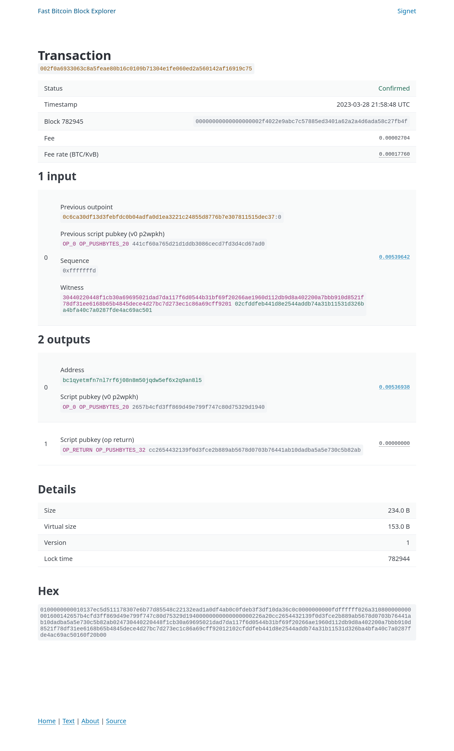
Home (47, 721)
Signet (407, 11)
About (90, 721)
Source (116, 721)
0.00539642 (394, 257)
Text (68, 721)
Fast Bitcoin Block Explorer (77, 11)
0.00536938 (394, 387)
